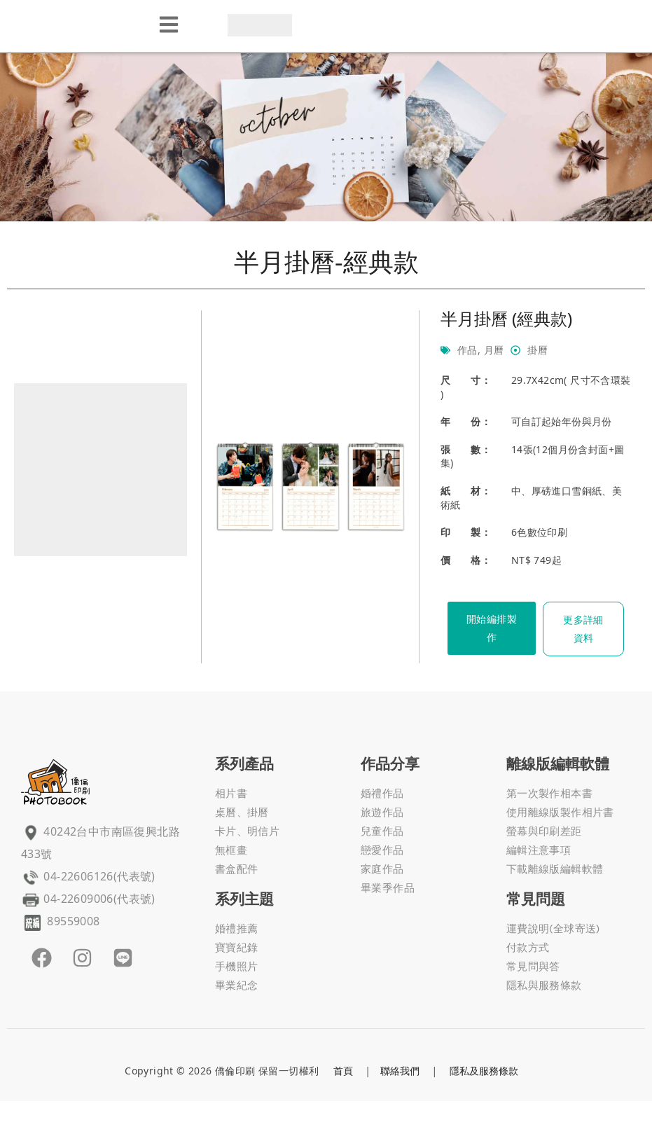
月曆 (494, 350)
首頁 (343, 1070)
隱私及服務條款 (484, 1070)
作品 (467, 350)
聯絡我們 (399, 1070)
